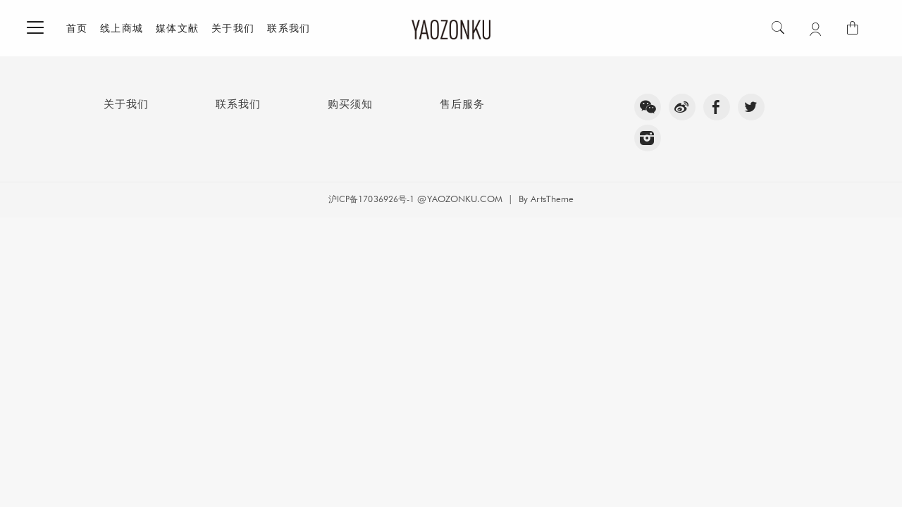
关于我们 (233, 28)
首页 (77, 28)
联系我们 (289, 28)
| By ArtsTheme (538, 198)
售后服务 (462, 104)
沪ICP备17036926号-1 (371, 199)
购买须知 (350, 104)
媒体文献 (177, 28)
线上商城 (122, 28)
